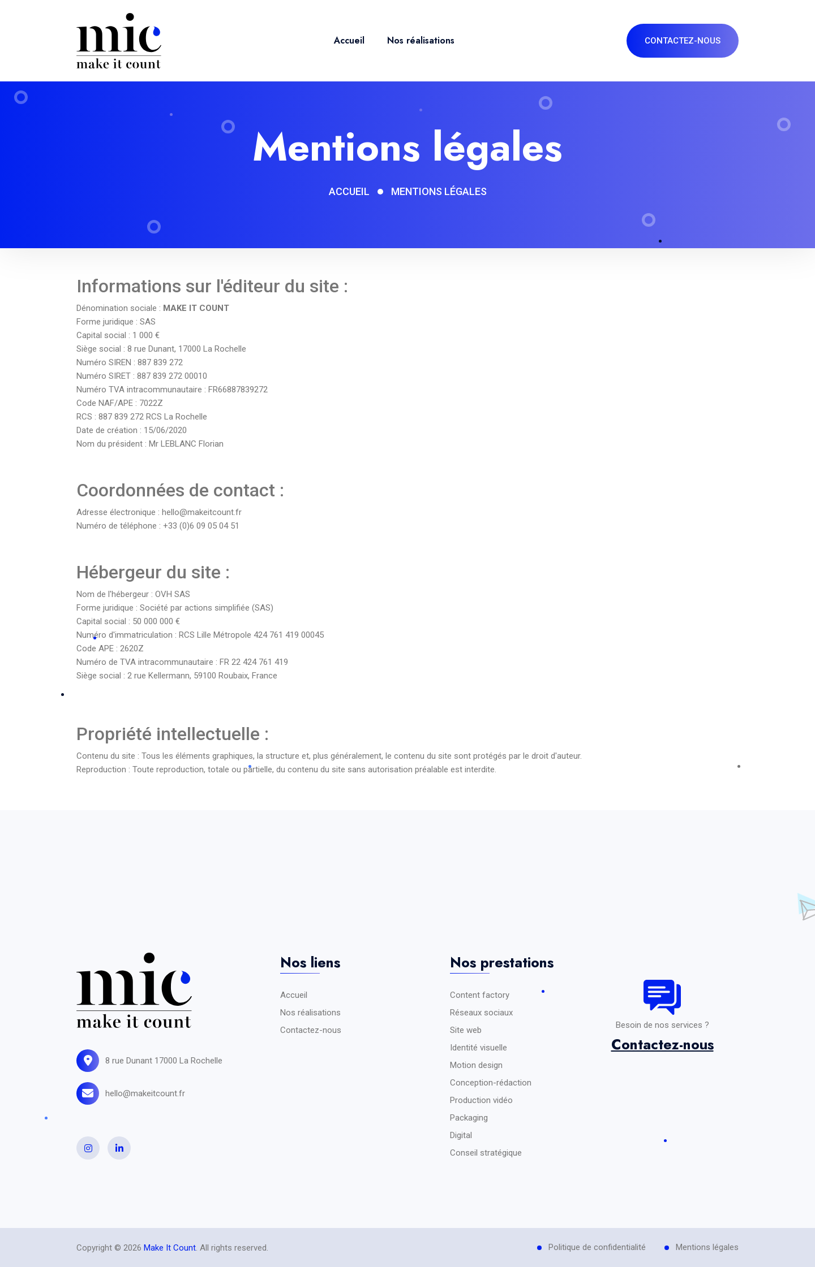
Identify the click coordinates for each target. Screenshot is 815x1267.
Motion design (476, 1065)
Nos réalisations (420, 40)
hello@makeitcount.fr (145, 1093)
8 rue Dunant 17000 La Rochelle (163, 1061)
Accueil (349, 40)
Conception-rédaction (490, 1083)
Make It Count (170, 1248)
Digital (461, 1135)
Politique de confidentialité (597, 1247)
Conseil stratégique (486, 1153)
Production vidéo (481, 1100)
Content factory (479, 995)
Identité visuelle (478, 1048)
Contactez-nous (310, 1030)
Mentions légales (707, 1247)
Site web (466, 1030)
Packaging (469, 1118)
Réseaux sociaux (481, 1012)
